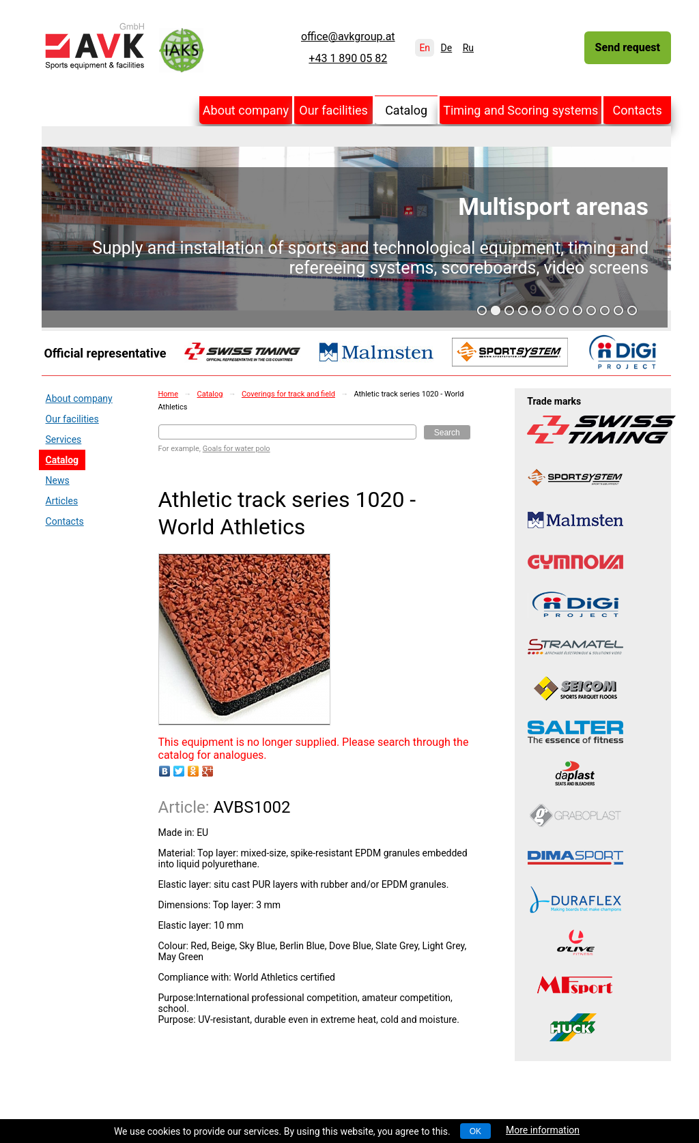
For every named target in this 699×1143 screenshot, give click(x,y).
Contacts (637, 110)
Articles (62, 500)
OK (475, 1131)
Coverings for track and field (288, 394)
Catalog (406, 110)
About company (246, 110)
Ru (468, 47)
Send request (627, 47)
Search (447, 432)
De (447, 47)
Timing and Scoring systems (520, 110)
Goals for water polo (236, 448)
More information (543, 1130)
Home (168, 394)
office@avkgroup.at (348, 36)
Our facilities (333, 110)
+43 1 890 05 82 (348, 58)
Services (64, 439)
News (58, 480)
